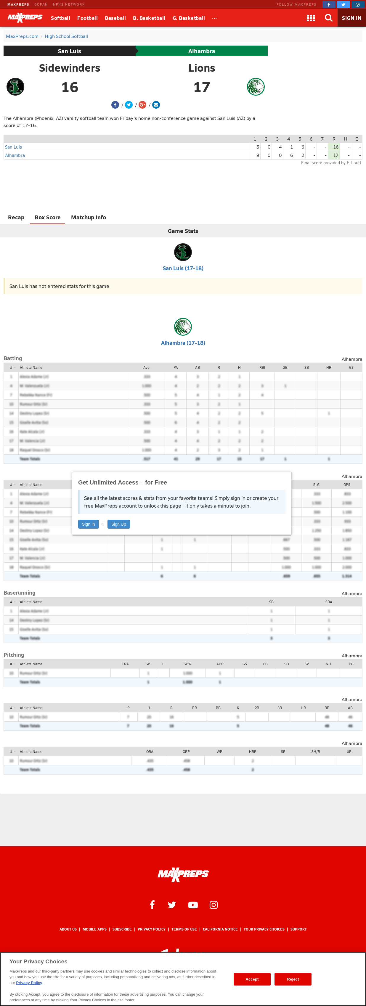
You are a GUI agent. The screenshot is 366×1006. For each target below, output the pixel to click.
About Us (68, 929)
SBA (328, 601)
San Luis (69, 51)
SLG (316, 484)
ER (194, 707)
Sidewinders (69, 67)
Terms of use (184, 929)
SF (283, 751)
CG (265, 663)
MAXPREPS (18, 4)
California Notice (220, 929)
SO (286, 663)
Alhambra (201, 51)
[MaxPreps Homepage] (183, 874)
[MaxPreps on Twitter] (343, 4)
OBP (186, 751)
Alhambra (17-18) (183, 342)
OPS (346, 484)
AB (197, 367)
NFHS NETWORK (69, 4)
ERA (125, 663)
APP (220, 663)
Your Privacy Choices (264, 929)
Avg (146, 367)
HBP (252, 751)
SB (271, 601)
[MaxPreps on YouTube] (193, 904)
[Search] (329, 18)
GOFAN (41, 4)
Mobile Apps (95, 929)
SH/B (316, 751)
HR (328, 367)
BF (327, 707)
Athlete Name (31, 367)
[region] (183, 979)
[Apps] (311, 18)
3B (306, 367)
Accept (252, 979)
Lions (201, 67)
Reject (293, 979)
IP (128, 707)
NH (328, 663)
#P (349, 751)
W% (187, 663)
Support (298, 929)
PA (176, 367)
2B (285, 367)
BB (218, 707)
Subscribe (122, 929)
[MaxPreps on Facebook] (329, 4)
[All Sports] (214, 18)
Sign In (88, 524)
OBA (149, 751)
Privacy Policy (152, 929)
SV (307, 663)
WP (219, 751)
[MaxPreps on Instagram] (358, 4)
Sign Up (118, 524)
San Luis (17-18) (183, 268)
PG (351, 663)
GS (351, 367)
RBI (262, 367)
